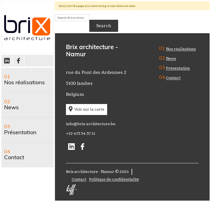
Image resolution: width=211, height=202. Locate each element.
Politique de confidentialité (114, 179)
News (11, 108)
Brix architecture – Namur (27, 27)
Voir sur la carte (89, 109)
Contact (14, 158)
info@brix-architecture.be (90, 124)
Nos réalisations (24, 83)
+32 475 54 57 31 (80, 133)
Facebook (18, 60)
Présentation (20, 133)
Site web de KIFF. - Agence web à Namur (71, 189)
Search (103, 25)
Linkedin (7, 60)
